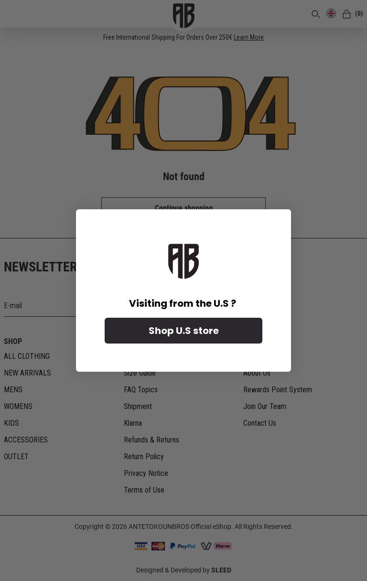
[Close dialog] (278, 221)
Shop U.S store (184, 330)
